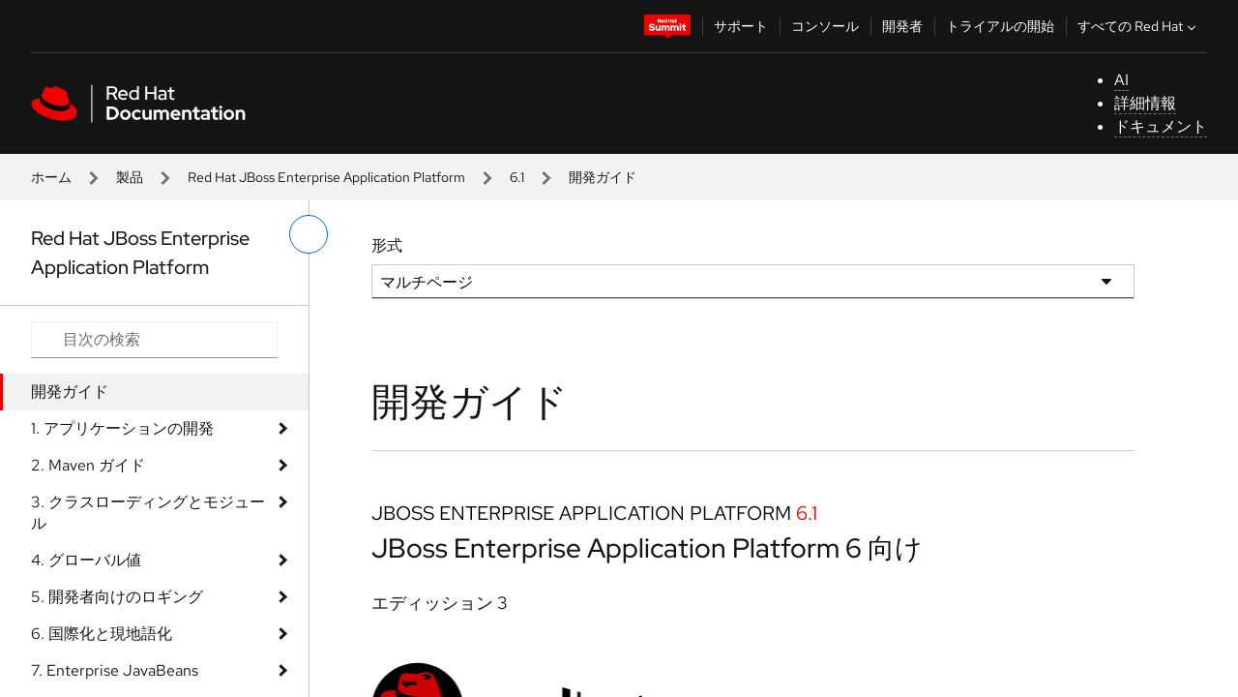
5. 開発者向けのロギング (117, 597)
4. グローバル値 (86, 560)
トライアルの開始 (1000, 26)
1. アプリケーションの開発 (122, 428)
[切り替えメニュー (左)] (308, 234)
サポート (741, 26)
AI (1121, 80)
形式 (386, 245)
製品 (129, 177)
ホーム (51, 177)
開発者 (902, 26)
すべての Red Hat (1138, 26)
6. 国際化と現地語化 (101, 633)
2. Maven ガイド (88, 465)
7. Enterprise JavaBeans (114, 670)
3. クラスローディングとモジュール (148, 512)
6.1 (517, 177)
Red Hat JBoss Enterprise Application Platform (326, 177)
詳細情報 (1145, 103)
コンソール (825, 26)
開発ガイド (69, 391)
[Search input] (154, 339)
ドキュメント (1160, 126)
